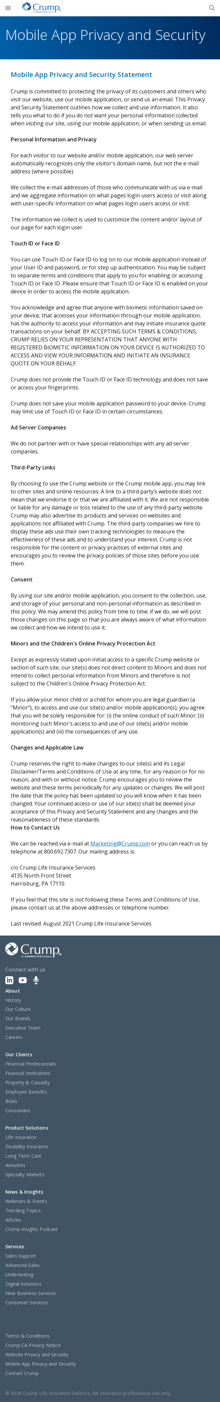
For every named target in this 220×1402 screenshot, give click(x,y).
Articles (13, 1220)
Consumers (17, 1110)
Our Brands (18, 1018)
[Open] (8, 8)
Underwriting (19, 1274)
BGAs (11, 1101)
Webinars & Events (26, 1201)
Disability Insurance (26, 1146)
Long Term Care (23, 1156)
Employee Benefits (26, 1092)
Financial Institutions (28, 1073)
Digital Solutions (23, 1284)
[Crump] (41, 8)
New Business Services (30, 1293)
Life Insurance (20, 1137)
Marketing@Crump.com (120, 843)
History (13, 1000)
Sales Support (20, 1256)
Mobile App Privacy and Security (40, 1364)
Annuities (15, 1165)
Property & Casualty (27, 1082)
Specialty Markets (24, 1174)
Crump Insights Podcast (31, 1229)
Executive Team (22, 1028)
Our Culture (18, 1009)
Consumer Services (26, 1302)
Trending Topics (23, 1210)
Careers (13, 1037)
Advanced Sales (22, 1265)
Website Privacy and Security (36, 1354)
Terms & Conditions (27, 1336)
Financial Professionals (30, 1064)
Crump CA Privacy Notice (33, 1345)
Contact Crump (22, 1373)
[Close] (212, 8)
